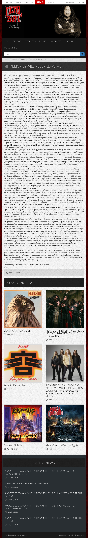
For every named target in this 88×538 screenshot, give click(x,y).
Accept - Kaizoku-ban (15, 385)
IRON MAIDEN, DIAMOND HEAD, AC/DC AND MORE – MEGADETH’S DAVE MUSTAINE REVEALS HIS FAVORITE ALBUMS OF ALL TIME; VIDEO (64, 391)
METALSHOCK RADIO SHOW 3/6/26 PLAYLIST (27, 483)
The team (29, 2)
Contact (50, 2)
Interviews (30, 41)
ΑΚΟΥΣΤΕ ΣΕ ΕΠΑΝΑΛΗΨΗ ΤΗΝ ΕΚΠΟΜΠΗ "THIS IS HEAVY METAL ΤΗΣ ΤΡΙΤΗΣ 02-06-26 (43, 495)
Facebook (69, 2)
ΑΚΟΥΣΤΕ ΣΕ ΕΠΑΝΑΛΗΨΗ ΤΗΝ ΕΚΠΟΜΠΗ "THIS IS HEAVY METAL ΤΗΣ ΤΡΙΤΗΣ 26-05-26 (43, 519)
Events (42, 41)
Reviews (17, 41)
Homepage (8, 2)
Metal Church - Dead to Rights (62, 445)
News (6, 41)
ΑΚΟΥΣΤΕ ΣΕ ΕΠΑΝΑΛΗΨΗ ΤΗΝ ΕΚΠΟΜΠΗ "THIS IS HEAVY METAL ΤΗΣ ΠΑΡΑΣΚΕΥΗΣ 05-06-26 (39, 472)
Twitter (80, 2)
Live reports (56, 41)
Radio (40, 2)
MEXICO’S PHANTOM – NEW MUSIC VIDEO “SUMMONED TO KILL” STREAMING (65, 333)
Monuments (10, 47)
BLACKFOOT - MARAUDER (18, 330)
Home (6, 60)
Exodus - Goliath (13, 445)
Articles (70, 41)
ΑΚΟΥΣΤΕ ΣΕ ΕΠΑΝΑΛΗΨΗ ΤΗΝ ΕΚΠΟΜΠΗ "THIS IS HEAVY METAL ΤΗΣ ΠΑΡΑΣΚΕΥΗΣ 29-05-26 (39, 507)
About (19, 2)
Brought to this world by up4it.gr (15, 535)
